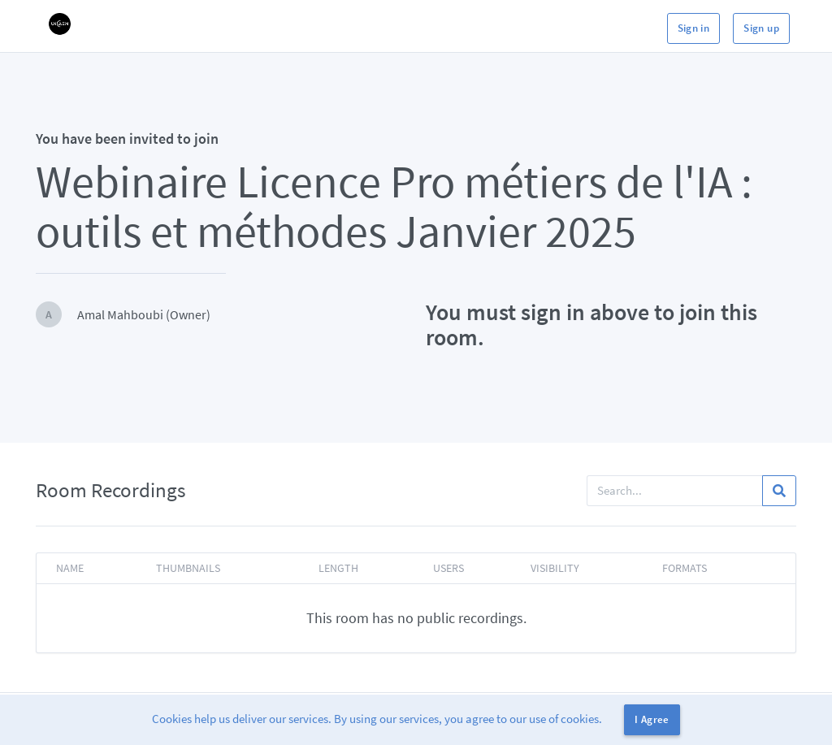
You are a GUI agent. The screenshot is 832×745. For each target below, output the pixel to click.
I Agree (652, 719)
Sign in (694, 28)
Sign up (761, 28)
